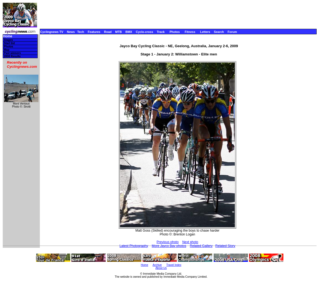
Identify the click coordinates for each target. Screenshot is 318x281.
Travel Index (174, 264)
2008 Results (12, 56)
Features (94, 31)
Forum (232, 31)
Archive (157, 264)
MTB (118, 31)
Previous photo (167, 242)
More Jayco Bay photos (169, 246)
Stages (8, 39)
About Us (161, 267)
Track (161, 31)
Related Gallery (201, 246)
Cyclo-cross (144, 31)
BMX (128, 31)
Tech (80, 31)
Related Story (225, 246)
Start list (9, 43)
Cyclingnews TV (51, 31)
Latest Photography (133, 246)
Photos (174, 31)
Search (219, 31)
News (71, 31)
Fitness (190, 31)
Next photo (190, 242)
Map (6, 49)
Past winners (12, 53)
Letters (205, 31)
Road (108, 31)
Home (7, 36)
